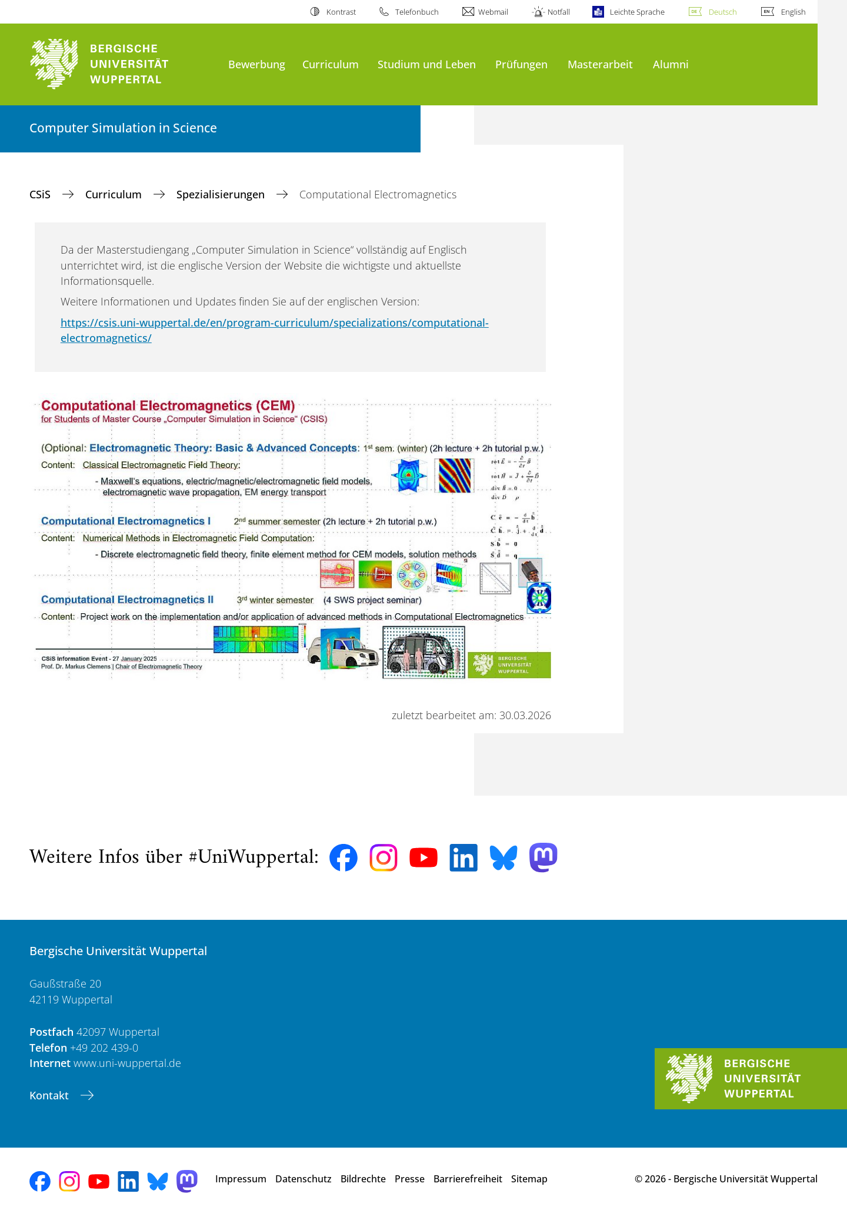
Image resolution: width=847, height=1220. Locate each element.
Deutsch (723, 11)
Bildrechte (363, 1178)
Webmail (493, 11)
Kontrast (341, 11)
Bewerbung (256, 63)
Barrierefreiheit (467, 1178)
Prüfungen (521, 63)
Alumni (671, 63)
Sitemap (529, 1178)
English (793, 11)
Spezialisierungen (222, 194)
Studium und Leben (427, 63)
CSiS (41, 194)
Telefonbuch (417, 11)
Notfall (559, 11)
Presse (410, 1178)
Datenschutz (303, 1178)
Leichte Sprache (637, 11)
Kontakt (50, 1095)
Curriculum (330, 63)
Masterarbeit (600, 63)
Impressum (240, 1178)
